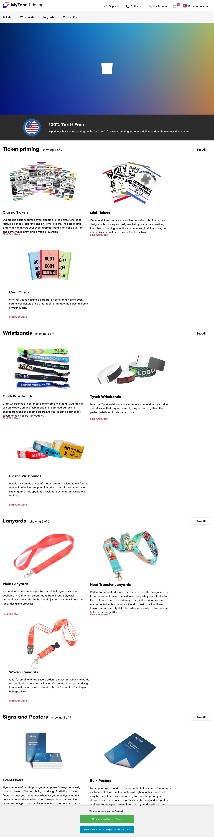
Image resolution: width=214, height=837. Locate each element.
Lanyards (48, 17)
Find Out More (11, 234)
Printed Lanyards (137, 791)
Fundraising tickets (79, 796)
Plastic (102, 796)
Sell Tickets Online (78, 801)
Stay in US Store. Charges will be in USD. (107, 829)
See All (201, 149)
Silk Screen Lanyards (140, 796)
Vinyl (101, 801)
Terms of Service (47, 796)
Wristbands (27, 17)
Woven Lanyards (137, 786)
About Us (43, 791)
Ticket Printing (76, 786)
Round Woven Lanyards (136, 802)
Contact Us (107, 757)
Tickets (7, 17)
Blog (40, 786)
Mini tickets (74, 791)
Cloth (101, 786)
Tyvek (101, 791)
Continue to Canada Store (107, 819)
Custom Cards (71, 17)
